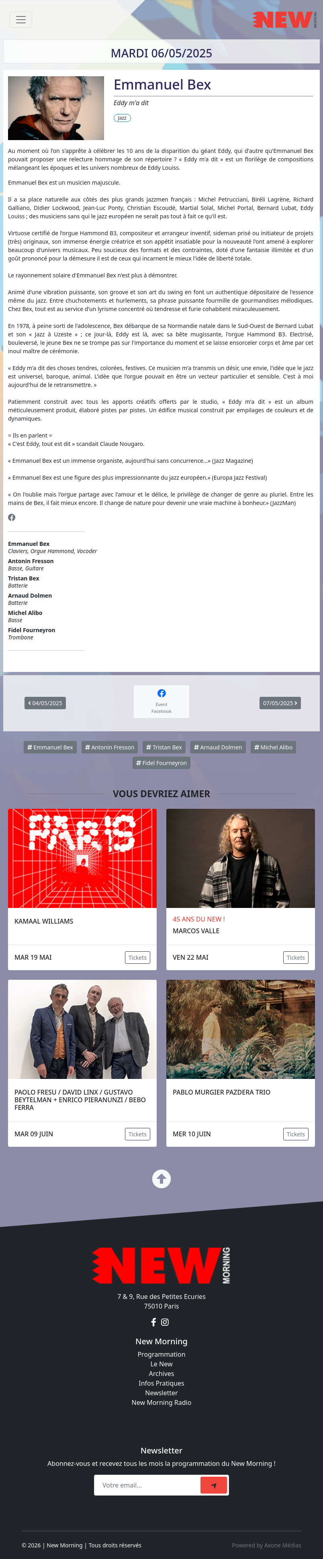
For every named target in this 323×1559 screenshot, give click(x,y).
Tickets (138, 957)
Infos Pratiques (161, 1383)
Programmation (161, 1354)
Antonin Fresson (110, 747)
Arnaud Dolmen (218, 747)
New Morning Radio (162, 1402)
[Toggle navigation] (21, 20)
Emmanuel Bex (50, 747)
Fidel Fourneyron (161, 763)
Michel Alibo (273, 747)
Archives (161, 1373)
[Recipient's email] (148, 1485)
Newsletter (161, 1392)
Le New (161, 1364)
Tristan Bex (164, 747)
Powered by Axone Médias (266, 1545)
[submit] (213, 1485)
